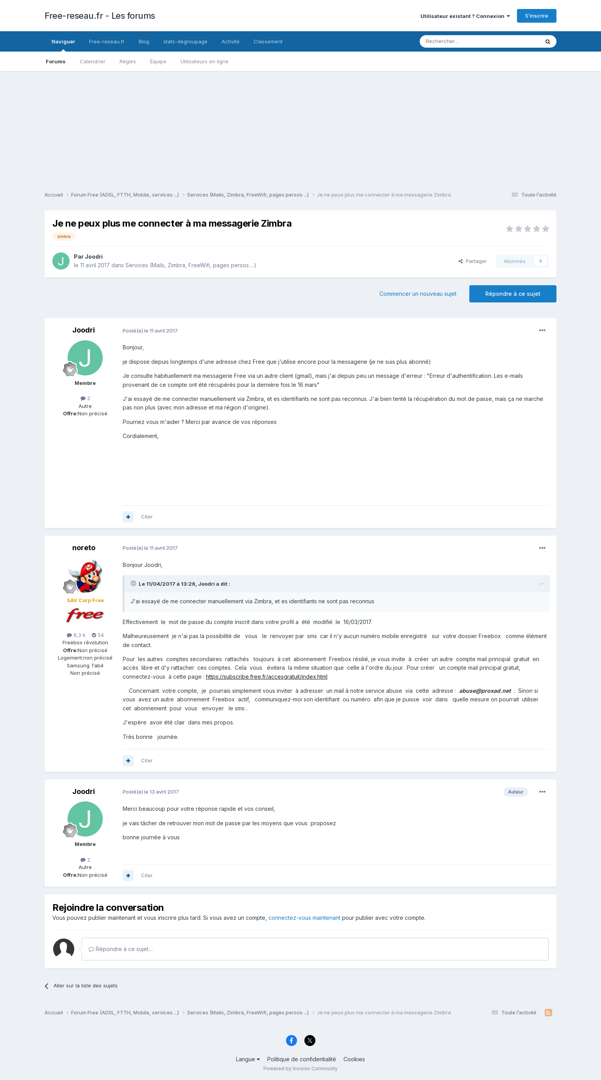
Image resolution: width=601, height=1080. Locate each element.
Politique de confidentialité (301, 1059)
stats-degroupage (185, 41)
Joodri (94, 256)
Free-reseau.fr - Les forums (100, 16)
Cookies (354, 1059)
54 (98, 635)
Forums (56, 61)
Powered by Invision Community (300, 1068)
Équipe (158, 61)
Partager (472, 261)
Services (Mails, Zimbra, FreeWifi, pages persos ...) (190, 265)
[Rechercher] (462, 41)
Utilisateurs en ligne (205, 61)
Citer (147, 516)
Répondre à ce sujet (512, 293)
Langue (248, 1059)
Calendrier (93, 61)
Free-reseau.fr (107, 41)
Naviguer (63, 45)
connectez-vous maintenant (304, 917)
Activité (231, 41)
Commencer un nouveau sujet (417, 293)
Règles (128, 61)
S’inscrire (536, 16)
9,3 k (76, 635)
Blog (144, 41)
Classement (268, 41)
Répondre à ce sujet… (121, 949)
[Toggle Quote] (134, 583)
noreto (83, 548)
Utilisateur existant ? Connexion (465, 16)
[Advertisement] (300, 126)
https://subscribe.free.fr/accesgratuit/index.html (266, 676)
